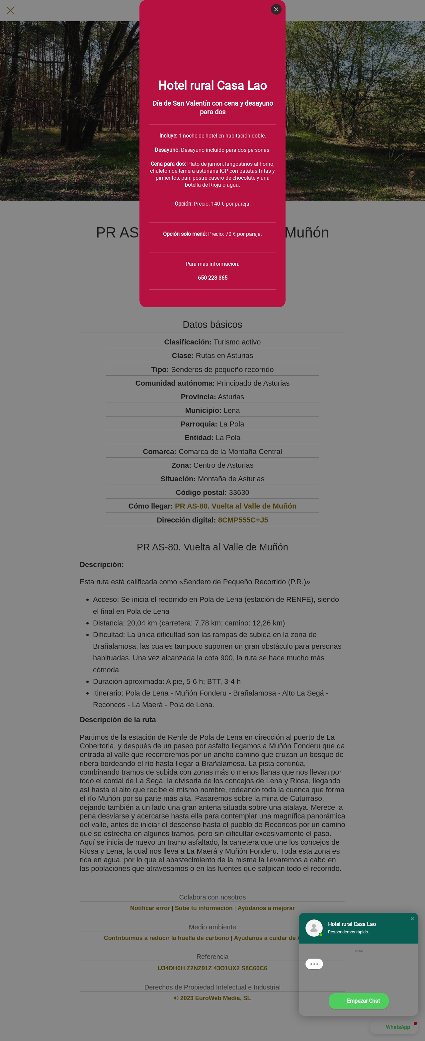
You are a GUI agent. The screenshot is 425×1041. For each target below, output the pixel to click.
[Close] (276, 9)
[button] (412, 918)
